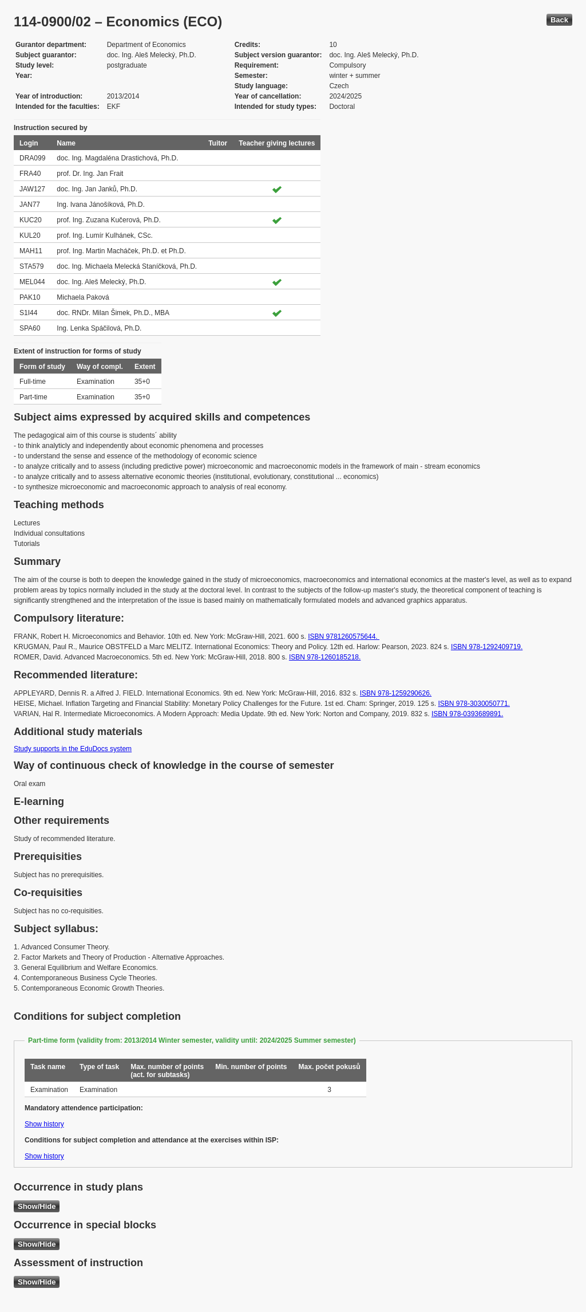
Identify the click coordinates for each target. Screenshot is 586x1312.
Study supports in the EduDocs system (73, 749)
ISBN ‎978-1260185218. (325, 657)
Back (559, 19)
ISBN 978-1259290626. (395, 693)
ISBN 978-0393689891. (467, 714)
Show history (44, 1124)
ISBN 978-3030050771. (474, 704)
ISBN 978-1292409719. (486, 647)
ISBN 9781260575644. (343, 637)
